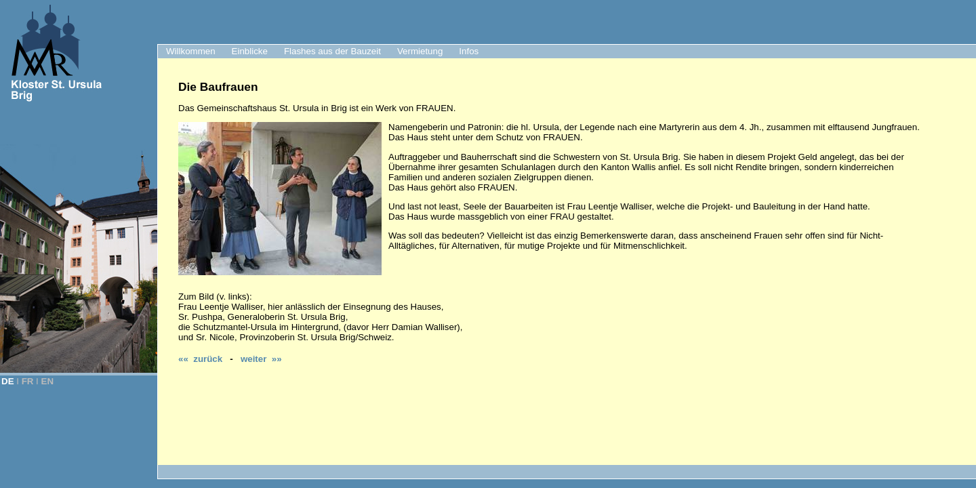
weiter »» (261, 359)
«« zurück (200, 359)
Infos (469, 51)
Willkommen (191, 51)
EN (47, 381)
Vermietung (420, 51)
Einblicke (250, 51)
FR (28, 381)
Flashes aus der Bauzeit (332, 51)
